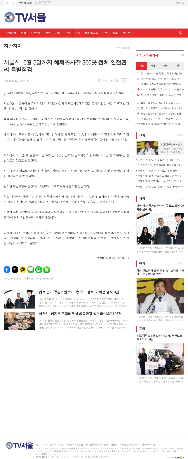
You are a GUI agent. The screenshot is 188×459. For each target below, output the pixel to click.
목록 (99, 81)
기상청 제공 (43, 4)
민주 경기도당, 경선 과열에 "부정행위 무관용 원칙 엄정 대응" (161, 165)
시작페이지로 (7, 3)
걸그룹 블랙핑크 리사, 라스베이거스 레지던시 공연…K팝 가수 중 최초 (162, 108)
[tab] (141, 66)
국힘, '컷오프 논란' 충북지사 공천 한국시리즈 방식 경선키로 (161, 186)
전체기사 (11, 33)
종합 (23, 33)
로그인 (178, 3)
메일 (105, 81)
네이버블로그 (30, 269)
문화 (142, 328)
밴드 (46, 269)
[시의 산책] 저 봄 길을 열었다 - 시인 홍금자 (162, 73)
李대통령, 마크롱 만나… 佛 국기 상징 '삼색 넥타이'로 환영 (161, 181)
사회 (57, 33)
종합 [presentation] (142, 65)
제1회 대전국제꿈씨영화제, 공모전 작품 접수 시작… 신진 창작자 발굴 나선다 (162, 94)
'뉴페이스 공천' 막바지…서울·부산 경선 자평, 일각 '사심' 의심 (162, 118)
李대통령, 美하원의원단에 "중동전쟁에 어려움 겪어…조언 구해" (162, 124)
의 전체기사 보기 (111, 258)
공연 (105, 33)
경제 (77, 33)
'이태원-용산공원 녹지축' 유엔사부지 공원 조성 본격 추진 (162, 84)
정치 (67, 33)
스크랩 (116, 81)
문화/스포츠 (91, 33)
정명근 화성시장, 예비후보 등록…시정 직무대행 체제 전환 (162, 103)
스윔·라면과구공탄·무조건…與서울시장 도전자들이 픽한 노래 (161, 160)
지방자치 (36, 33)
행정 (48, 33)
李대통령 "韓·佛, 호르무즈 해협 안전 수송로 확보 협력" (161, 176)
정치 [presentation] (179, 65)
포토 (115, 33)
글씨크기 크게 (122, 80)
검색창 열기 (180, 33)
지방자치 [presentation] (165, 65)
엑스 (15, 269)
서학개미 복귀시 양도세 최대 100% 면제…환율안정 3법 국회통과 (162, 89)
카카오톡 (23, 269)
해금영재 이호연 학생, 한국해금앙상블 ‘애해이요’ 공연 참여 (162, 78)
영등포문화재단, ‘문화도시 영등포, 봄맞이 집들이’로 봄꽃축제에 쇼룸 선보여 (162, 113)
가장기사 (147, 55)
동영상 (126, 33)
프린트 (110, 81)
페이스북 (7, 269)
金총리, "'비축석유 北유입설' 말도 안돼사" (159, 170)
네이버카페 (38, 269)
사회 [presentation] (152, 65)
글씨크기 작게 (126, 80)
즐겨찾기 (13, 3)
